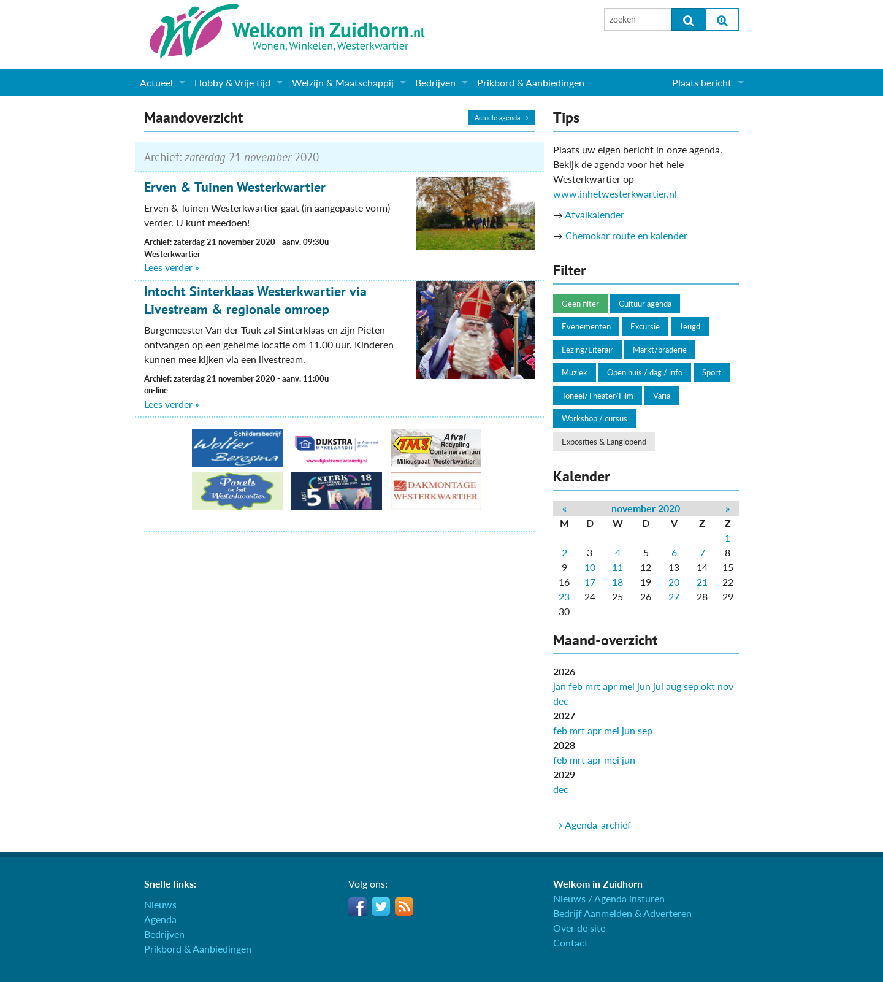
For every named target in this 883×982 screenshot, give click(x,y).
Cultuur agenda (645, 304)
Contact (570, 942)
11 (617, 567)
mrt (592, 686)
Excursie (645, 326)
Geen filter (580, 304)
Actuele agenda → (502, 117)
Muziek (574, 372)
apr (610, 686)
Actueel (156, 82)
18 (617, 582)
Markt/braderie (660, 350)
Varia (661, 396)
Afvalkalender (594, 214)
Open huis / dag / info (644, 372)
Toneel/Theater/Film (597, 396)
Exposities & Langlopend (604, 442)
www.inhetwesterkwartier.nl (615, 193)
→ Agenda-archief (592, 824)
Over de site (579, 928)
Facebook (357, 906)
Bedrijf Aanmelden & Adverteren (622, 913)
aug (673, 686)
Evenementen (586, 326)
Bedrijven (435, 82)
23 (564, 596)
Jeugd (689, 326)
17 (589, 582)
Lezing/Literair (587, 350)
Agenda (160, 919)
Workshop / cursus (594, 418)
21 (702, 582)
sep (691, 686)
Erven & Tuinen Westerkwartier (235, 187)
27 (673, 596)
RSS (404, 906)
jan (559, 686)
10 (589, 567)
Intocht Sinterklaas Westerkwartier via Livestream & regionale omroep (255, 300)
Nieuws (160, 904)
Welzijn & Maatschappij (343, 82)
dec (560, 701)
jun (644, 686)
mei (627, 686)
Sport (711, 372)
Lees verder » (171, 267)
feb (575, 686)
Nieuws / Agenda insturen (609, 898)
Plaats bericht (702, 82)
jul (658, 686)
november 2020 (645, 508)
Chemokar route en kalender (626, 235)
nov (725, 686)
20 (673, 582)
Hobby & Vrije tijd (232, 82)
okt (708, 686)
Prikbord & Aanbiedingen (530, 82)
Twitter (381, 906)
